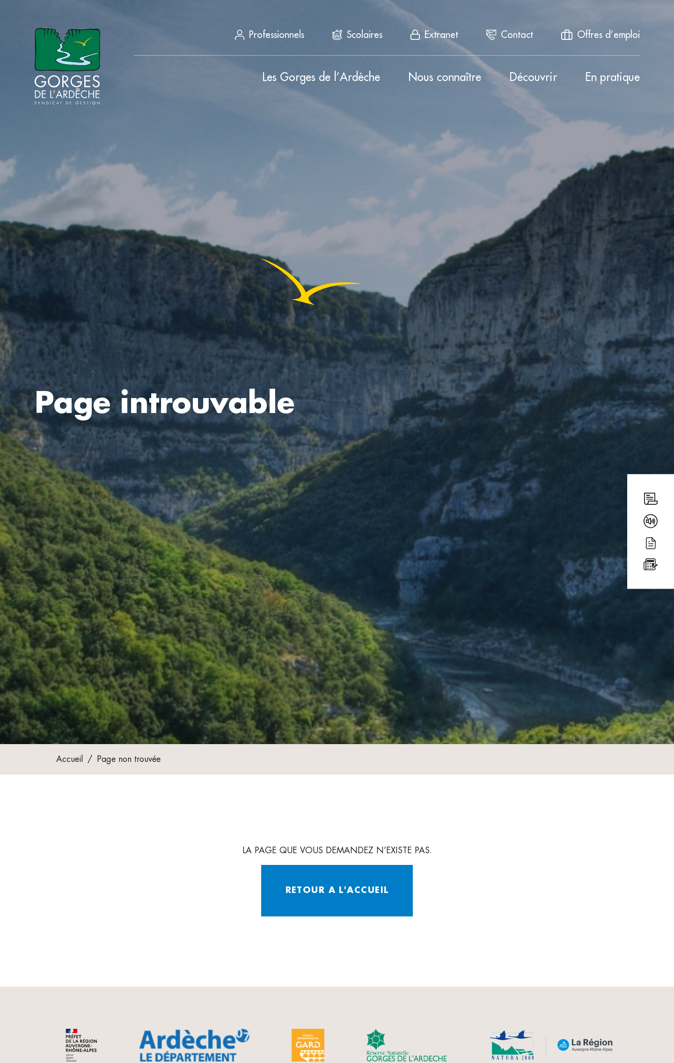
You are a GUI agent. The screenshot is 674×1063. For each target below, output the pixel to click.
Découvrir (533, 77)
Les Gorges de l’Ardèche (321, 77)
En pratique (612, 77)
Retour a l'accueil (337, 890)
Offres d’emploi (600, 35)
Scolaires (357, 35)
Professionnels (269, 35)
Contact (509, 35)
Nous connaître (444, 77)
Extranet (434, 35)
